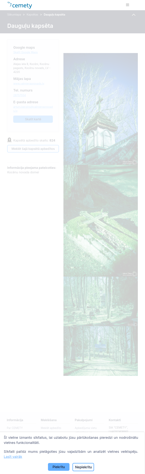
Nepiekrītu (83, 467)
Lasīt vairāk (13, 457)
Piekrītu (58, 467)
